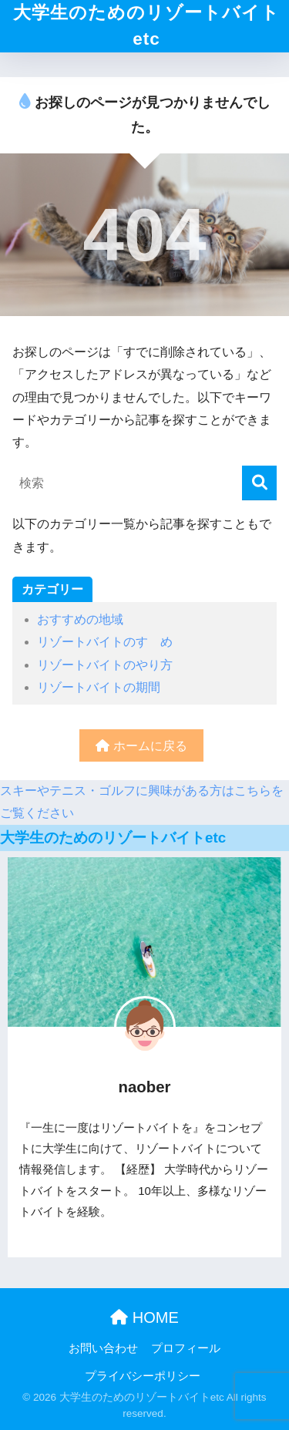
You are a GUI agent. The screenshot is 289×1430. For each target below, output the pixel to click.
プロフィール (185, 1348)
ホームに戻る (141, 745)
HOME (144, 1317)
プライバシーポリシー (142, 1376)
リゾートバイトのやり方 (105, 664)
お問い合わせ (103, 1348)
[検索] (259, 483)
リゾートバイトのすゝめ (105, 641)
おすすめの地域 (80, 619)
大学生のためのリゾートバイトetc (146, 26)
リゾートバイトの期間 (98, 687)
